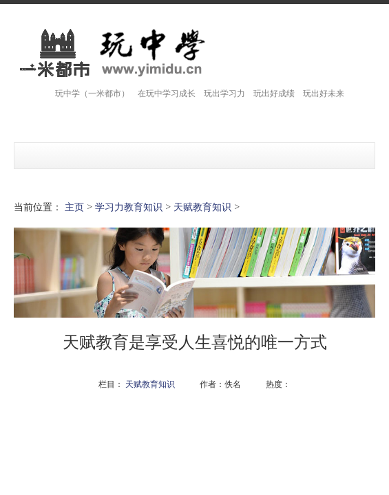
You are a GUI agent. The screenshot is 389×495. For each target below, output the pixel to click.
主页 (74, 206)
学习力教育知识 (128, 206)
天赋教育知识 (202, 206)
